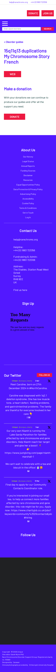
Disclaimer (28, 175)
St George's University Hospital (41, 665)
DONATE (33, 13)
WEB (12, 74)
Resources (28, 180)
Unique (15, 381)
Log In (28, 217)
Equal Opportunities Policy (28, 184)
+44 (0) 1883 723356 (39, 2)
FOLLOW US (44, 375)
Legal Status (28, 161)
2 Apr (37, 381)
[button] (5, 23)
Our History (28, 156)
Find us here (20, 290)
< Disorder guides (13, 41)
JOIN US (47, 13)
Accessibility (28, 198)
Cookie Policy (28, 203)
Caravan (16, 662)
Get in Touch (28, 212)
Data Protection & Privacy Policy (28, 189)
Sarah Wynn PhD (17, 654)
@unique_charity (25, 381)
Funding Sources (28, 170)
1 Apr (37, 427)
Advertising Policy (28, 194)
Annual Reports (28, 166)
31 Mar (37, 481)
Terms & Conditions (28, 208)
